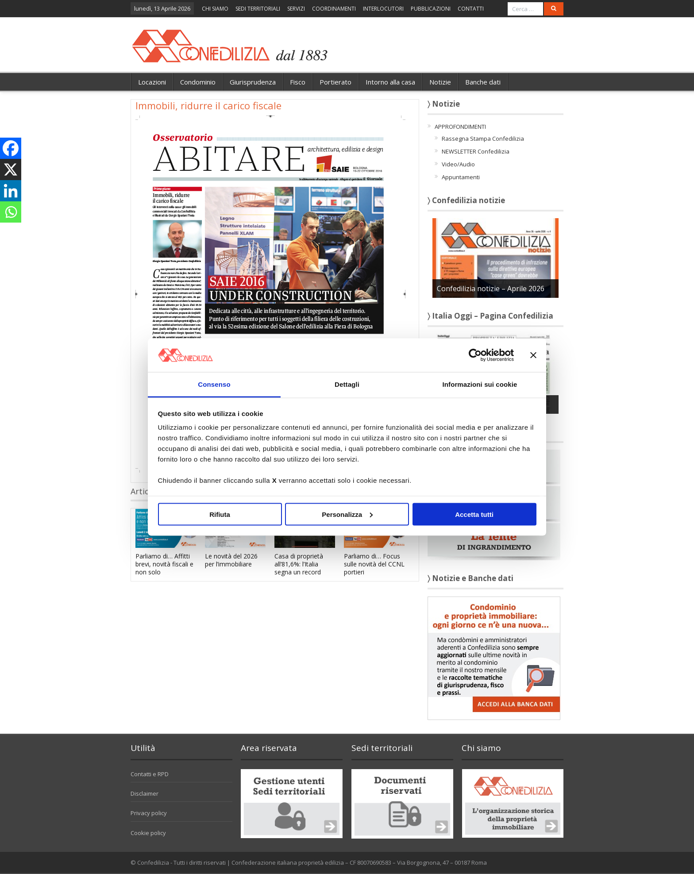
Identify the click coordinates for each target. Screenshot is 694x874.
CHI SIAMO (215, 8)
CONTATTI (471, 8)
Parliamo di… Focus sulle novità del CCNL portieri (374, 564)
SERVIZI (296, 8)
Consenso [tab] (214, 384)
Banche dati (483, 81)
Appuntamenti (461, 177)
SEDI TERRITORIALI (257, 8)
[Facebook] (10, 148)
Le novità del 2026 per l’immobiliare (231, 560)
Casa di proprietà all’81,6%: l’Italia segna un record (298, 564)
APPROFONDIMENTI (460, 127)
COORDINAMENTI (334, 8)
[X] (10, 169)
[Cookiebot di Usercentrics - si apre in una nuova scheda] (475, 355)
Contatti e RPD (150, 774)
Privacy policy (149, 813)
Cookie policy (148, 833)
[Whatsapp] (10, 212)
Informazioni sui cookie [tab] (480, 384)
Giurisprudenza (253, 81)
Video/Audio (458, 164)
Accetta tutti (474, 514)
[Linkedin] (10, 190)
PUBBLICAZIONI (431, 8)
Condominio (198, 81)
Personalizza (347, 514)
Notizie (440, 81)
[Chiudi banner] (533, 355)
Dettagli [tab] (347, 384)
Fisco (297, 81)
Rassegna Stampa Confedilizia (483, 138)
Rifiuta (219, 514)
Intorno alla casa (390, 81)
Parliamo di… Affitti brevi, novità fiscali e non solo (164, 564)
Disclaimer (144, 793)
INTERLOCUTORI (383, 8)
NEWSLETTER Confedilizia (475, 151)
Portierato (335, 81)
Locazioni (152, 81)
